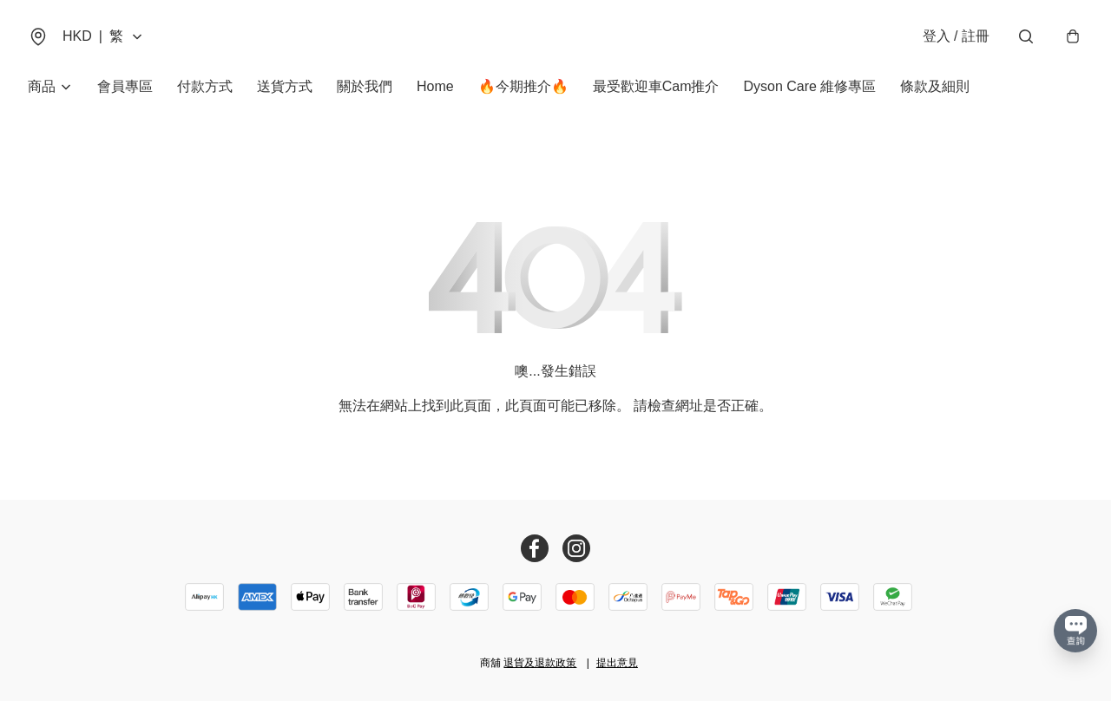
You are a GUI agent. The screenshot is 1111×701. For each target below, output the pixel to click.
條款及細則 (935, 86)
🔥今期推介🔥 (523, 86)
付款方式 (205, 86)
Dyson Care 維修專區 (809, 86)
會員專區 (125, 86)
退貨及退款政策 (539, 663)
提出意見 (617, 663)
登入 (956, 36)
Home (435, 86)
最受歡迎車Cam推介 (656, 86)
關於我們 (364, 86)
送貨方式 (284, 86)
